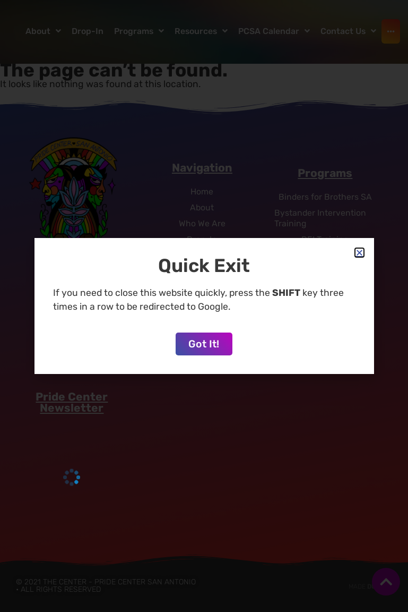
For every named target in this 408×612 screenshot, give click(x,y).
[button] (359, 253)
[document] (204, 306)
